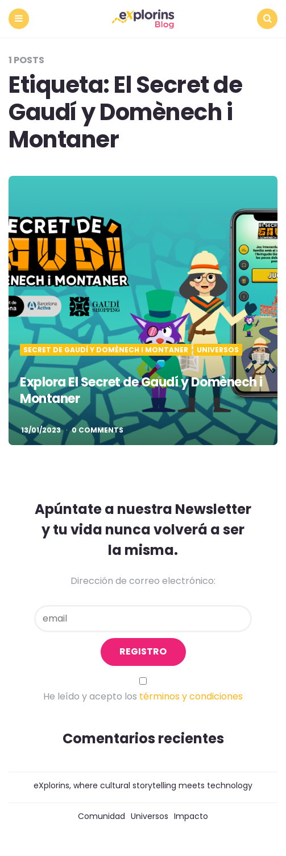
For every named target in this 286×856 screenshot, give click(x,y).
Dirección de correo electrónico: (143, 580)
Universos (218, 350)
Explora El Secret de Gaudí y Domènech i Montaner (141, 390)
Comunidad (101, 816)
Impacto (191, 816)
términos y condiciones (191, 696)
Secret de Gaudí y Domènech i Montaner (105, 350)
